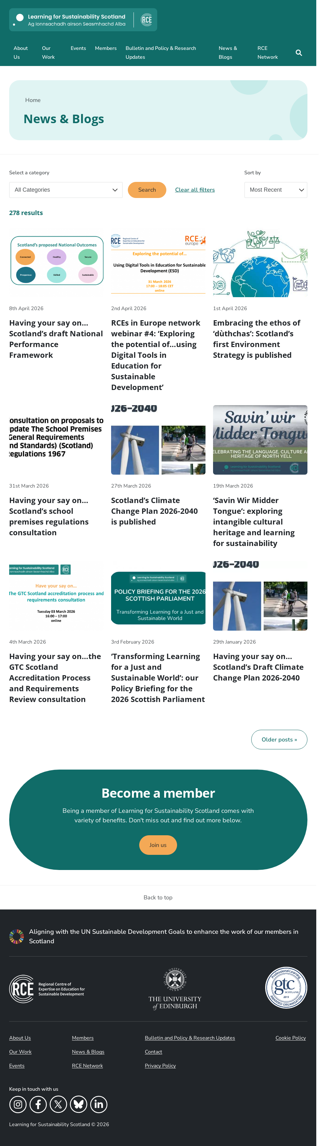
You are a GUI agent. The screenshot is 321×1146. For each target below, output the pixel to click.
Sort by (252, 172)
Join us (158, 845)
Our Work (48, 53)
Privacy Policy (160, 1065)
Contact (153, 1051)
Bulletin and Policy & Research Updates (161, 53)
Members (106, 48)
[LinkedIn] (99, 1105)
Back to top (158, 897)
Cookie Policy (291, 1038)
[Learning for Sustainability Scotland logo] (83, 19)
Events (78, 48)
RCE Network (268, 53)
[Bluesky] (78, 1105)
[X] (58, 1105)
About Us (21, 53)
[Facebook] (38, 1105)
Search (147, 190)
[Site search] (298, 53)
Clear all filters (195, 190)
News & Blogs (228, 53)
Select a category (29, 172)
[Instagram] (18, 1105)
